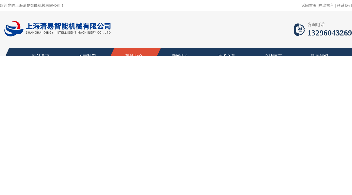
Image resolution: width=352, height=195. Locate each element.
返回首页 (309, 5)
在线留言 (326, 5)
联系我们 (344, 5)
